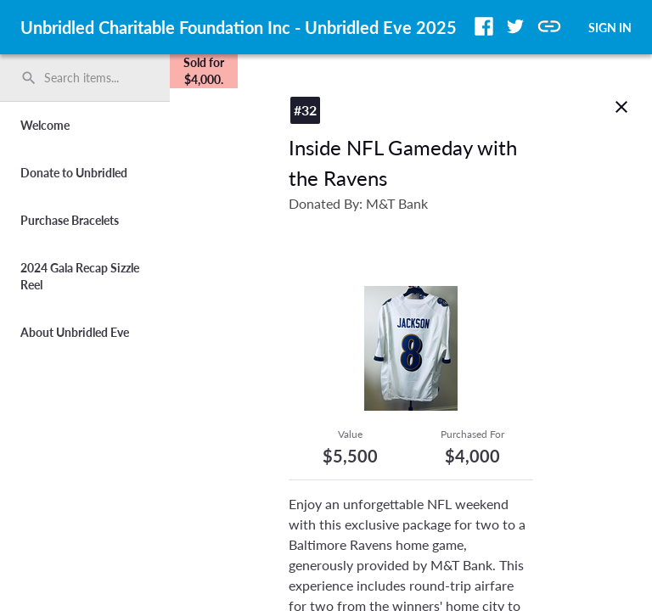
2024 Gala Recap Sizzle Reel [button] (79, 276)
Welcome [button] (45, 125)
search (28, 78)
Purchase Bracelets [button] (69, 220)
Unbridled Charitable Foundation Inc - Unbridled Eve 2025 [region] (238, 27)
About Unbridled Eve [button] (74, 332)
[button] (484, 26)
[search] (85, 78)
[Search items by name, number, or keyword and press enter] (91, 78)
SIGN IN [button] (610, 27)
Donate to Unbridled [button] (73, 172)
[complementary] (204, 71)
